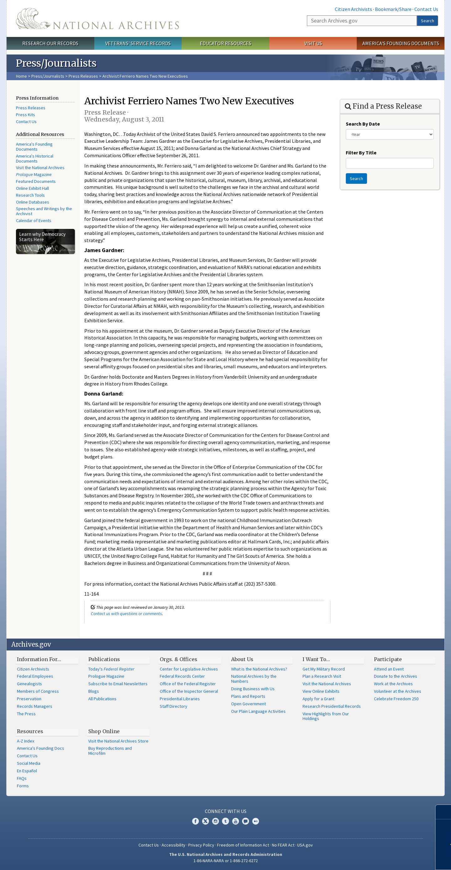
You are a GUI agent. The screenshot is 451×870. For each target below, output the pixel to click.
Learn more (400, 859)
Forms (23, 786)
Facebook (195, 821)
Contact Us (426, 9)
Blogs (93, 691)
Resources (30, 731)
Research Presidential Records (332, 706)
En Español (27, 771)
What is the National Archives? (259, 669)
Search (427, 20)
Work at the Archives (393, 683)
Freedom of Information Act (243, 845)
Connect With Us (225, 811)
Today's (111, 669)
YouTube (235, 821)
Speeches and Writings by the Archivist (44, 211)
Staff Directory (173, 706)
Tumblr (225, 821)
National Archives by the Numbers (254, 678)
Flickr (255, 821)
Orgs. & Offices (178, 659)
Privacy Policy (201, 845)
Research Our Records (50, 43)
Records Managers (34, 706)
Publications (104, 659)
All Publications (102, 699)
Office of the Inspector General (189, 691)
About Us (242, 659)
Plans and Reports (248, 696)
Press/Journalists (47, 76)
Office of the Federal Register (188, 683)
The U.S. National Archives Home (97, 18)
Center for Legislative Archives (189, 669)
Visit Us (313, 43)
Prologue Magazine (106, 676)
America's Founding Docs (40, 748)
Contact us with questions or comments (126, 613)
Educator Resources (225, 43)
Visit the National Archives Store (118, 741)
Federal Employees (35, 676)
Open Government (248, 704)
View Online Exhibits (321, 691)
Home (21, 76)
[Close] (444, 812)
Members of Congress (38, 691)
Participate (388, 659)
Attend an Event (389, 669)
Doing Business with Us (253, 688)
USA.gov (305, 845)
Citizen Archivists (353, 9)
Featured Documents (36, 181)
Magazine (34, 174)
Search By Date (363, 124)
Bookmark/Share (393, 9)
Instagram (215, 821)
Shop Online (104, 731)
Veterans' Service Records (138, 43)
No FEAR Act (283, 845)
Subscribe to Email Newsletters (118, 683)
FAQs (22, 778)
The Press (26, 714)
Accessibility (173, 845)
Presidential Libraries (180, 699)
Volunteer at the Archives (397, 691)
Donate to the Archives (395, 676)
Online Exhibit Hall (32, 188)
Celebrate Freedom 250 (396, 699)
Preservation (29, 699)
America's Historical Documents (34, 158)
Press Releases (83, 76)
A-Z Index (25, 741)
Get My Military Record (324, 669)
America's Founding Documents (400, 43)
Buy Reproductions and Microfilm (110, 750)
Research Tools (30, 195)
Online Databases (32, 202)
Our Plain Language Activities (258, 711)
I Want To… (316, 659)
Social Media (28, 763)
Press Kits (25, 114)
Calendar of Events (33, 220)
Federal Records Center (182, 676)
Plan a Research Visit (322, 676)
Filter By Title (361, 152)
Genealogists (29, 683)
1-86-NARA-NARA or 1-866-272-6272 (226, 860)
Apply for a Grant (318, 699)
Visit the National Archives (40, 167)
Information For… (39, 659)
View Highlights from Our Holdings (326, 716)
